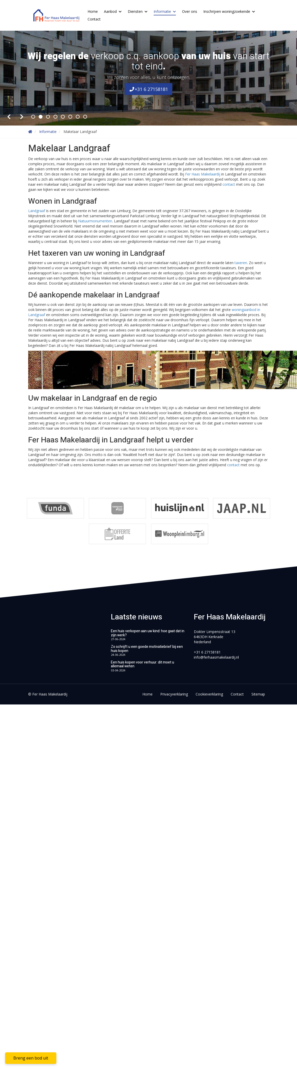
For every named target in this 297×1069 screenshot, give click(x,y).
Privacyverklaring (174, 694)
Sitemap (258, 694)
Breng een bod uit (30, 1058)
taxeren (241, 262)
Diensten (137, 11)
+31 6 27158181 (148, 89)
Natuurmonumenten (95, 221)
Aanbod (113, 11)
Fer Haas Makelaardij (202, 174)
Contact (94, 19)
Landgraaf (37, 210)
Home (93, 11)
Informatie (165, 11)
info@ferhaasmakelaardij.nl (216, 657)
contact (228, 184)
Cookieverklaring (209, 694)
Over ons (189, 11)
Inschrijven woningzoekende (229, 11)
